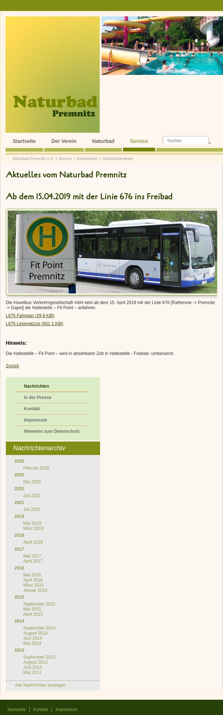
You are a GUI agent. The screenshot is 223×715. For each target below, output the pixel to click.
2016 (19, 568)
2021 (19, 502)
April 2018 (33, 542)
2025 (19, 475)
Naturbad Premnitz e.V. (33, 158)
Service (139, 141)
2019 (19, 516)
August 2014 (35, 633)
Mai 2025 (32, 481)
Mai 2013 (32, 672)
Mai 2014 (32, 643)
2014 (19, 621)
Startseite (24, 141)
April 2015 (33, 614)
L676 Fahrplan (30, 315)
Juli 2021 (32, 509)
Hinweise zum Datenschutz (52, 431)
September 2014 (39, 628)
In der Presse (37, 397)
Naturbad (103, 141)
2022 (19, 488)
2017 (19, 549)
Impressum (35, 420)
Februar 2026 (36, 468)
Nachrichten (87, 158)
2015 (19, 597)
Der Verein (64, 141)
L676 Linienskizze (34, 323)
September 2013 (39, 657)
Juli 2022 (32, 495)
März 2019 (33, 528)
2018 (19, 535)
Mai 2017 (32, 556)
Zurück (12, 365)
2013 (19, 650)
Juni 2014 (32, 638)
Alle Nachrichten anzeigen (40, 685)
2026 (19, 461)
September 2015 (39, 604)
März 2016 (33, 585)
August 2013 (35, 662)
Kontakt (32, 408)
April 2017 (33, 561)
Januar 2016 (35, 590)
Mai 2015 (32, 609)
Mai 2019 (32, 523)
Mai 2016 (32, 575)
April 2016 (33, 580)
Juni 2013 (32, 667)
